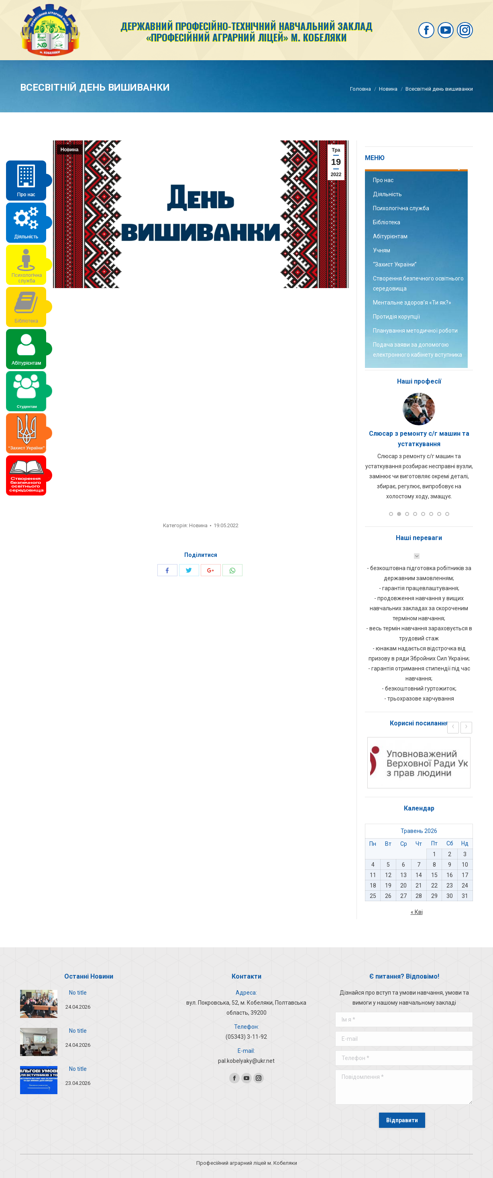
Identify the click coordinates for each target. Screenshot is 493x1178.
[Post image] (38, 1004)
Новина (388, 89)
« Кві (417, 912)
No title (78, 992)
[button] (391, 514)
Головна (360, 89)
